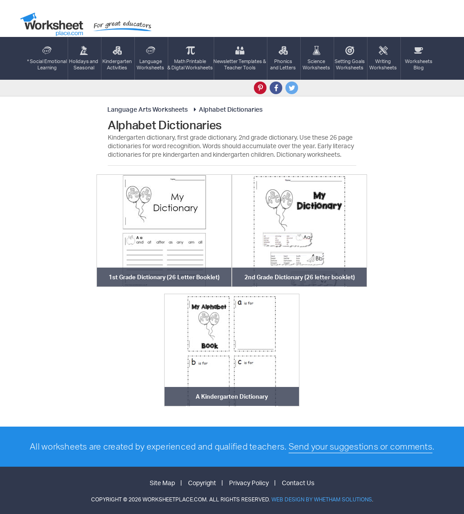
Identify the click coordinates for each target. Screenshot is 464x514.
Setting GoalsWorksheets (350, 58)
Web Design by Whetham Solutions (321, 499)
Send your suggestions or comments (360, 446)
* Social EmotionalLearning (47, 58)
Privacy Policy (249, 483)
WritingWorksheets (383, 58)
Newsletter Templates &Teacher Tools (239, 58)
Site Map (162, 483)
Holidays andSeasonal (83, 58)
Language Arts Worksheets (147, 109)
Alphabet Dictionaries (226, 109)
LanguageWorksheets (150, 58)
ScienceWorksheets (316, 58)
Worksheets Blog (418, 58)
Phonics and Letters (283, 58)
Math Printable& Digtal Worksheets (190, 58)
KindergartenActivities (117, 58)
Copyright (202, 483)
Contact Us (298, 483)
